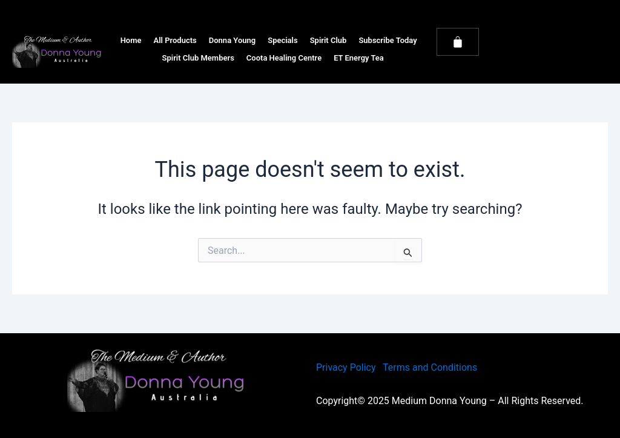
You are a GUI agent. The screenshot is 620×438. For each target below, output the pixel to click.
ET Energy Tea (359, 58)
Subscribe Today (387, 40)
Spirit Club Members (198, 58)
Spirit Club (328, 40)
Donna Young (232, 40)
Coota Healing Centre (284, 58)
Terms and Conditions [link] (430, 367)
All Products (175, 40)
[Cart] (458, 42)
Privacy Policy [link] (346, 367)
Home (131, 40)
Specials (282, 40)
